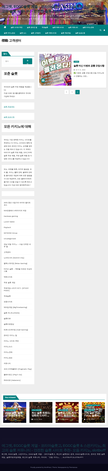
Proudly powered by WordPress (41, 467)
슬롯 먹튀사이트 (58, 27)
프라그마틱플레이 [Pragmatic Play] (18, 369)
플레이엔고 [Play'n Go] (13, 375)
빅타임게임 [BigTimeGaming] (15, 307)
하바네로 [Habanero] (12, 380)
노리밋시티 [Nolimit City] (14, 258)
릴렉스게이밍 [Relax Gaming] (15, 263)
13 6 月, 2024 (12, 419)
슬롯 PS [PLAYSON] (12, 313)
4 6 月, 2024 (90, 419)
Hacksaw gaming (11, 216)
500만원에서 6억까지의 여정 (15, 211)
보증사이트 (8, 302)
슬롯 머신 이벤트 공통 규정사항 (89, 65)
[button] (100, 30)
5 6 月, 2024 (64, 419)
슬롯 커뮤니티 (73, 27)
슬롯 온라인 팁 (32, 27)
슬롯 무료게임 (66, 33)
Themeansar (73, 467)
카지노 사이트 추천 (11, 341)
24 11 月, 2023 (80, 70)
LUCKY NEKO (9, 222)
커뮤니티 (7, 363)
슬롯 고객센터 (36, 33)
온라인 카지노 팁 (10, 335)
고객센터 (7, 252)
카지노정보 (8, 358)
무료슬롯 (45, 27)
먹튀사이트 (8, 277)
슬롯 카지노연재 (88, 27)
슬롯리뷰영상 (9, 324)
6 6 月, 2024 (38, 419)
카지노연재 (8, 352)
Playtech (7, 227)
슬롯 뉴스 (23, 33)
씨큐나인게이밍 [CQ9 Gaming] (16, 330)
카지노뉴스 (8, 347)
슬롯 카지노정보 (9, 33)
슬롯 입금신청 (80, 33)
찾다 (5, 54)
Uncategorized (10, 239)
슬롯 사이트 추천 (16, 27)
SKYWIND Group (10, 233)
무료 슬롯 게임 (9, 283)
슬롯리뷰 (7, 319)
